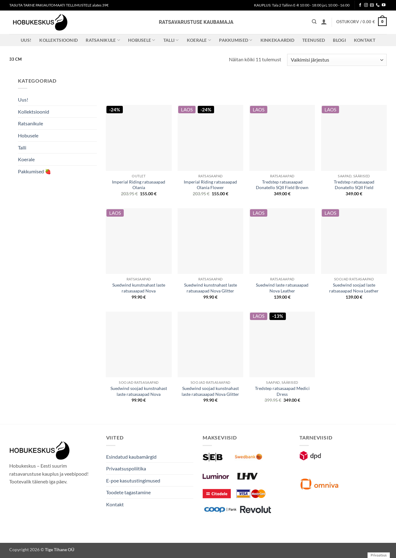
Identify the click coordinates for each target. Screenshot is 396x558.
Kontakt (364, 40)
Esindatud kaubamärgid (131, 457)
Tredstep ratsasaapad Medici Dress (282, 391)
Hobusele (141, 40)
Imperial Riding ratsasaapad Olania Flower (210, 184)
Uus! (26, 40)
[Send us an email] (372, 5)
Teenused (313, 40)
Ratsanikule (103, 40)
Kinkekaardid (277, 40)
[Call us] (378, 5)
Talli (171, 40)
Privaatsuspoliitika (126, 468)
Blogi (339, 40)
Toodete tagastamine (128, 492)
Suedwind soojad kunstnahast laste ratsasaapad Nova (138, 391)
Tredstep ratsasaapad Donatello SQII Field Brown (282, 184)
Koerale (199, 40)
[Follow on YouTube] (383, 5)
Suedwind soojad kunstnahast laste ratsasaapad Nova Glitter (210, 391)
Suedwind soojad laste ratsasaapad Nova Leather (354, 287)
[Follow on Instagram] (366, 5)
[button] (324, 21)
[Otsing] (314, 22)
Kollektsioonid (58, 40)
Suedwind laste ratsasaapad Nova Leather (282, 287)
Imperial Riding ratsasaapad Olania (138, 184)
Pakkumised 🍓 (34, 171)
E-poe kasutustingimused (133, 480)
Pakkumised (235, 40)
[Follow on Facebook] (360, 5)
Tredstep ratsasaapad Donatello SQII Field (354, 184)
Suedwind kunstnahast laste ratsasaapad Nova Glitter (210, 287)
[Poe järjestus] (337, 60)
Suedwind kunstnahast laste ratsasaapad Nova (138, 287)
